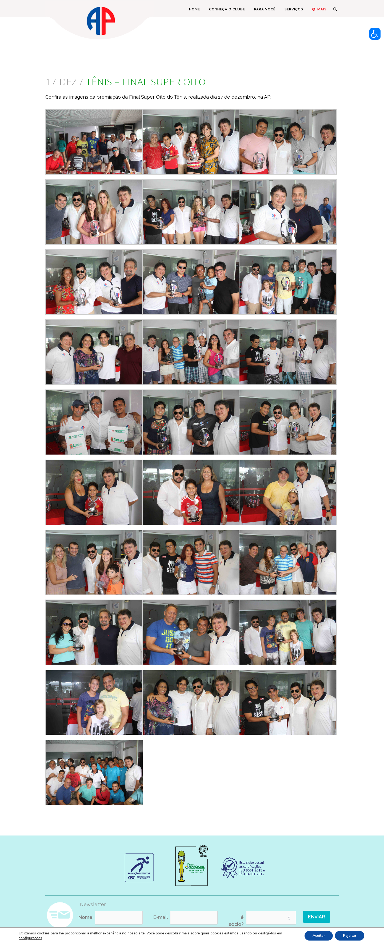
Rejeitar (349, 935)
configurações (30, 938)
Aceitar (319, 935)
